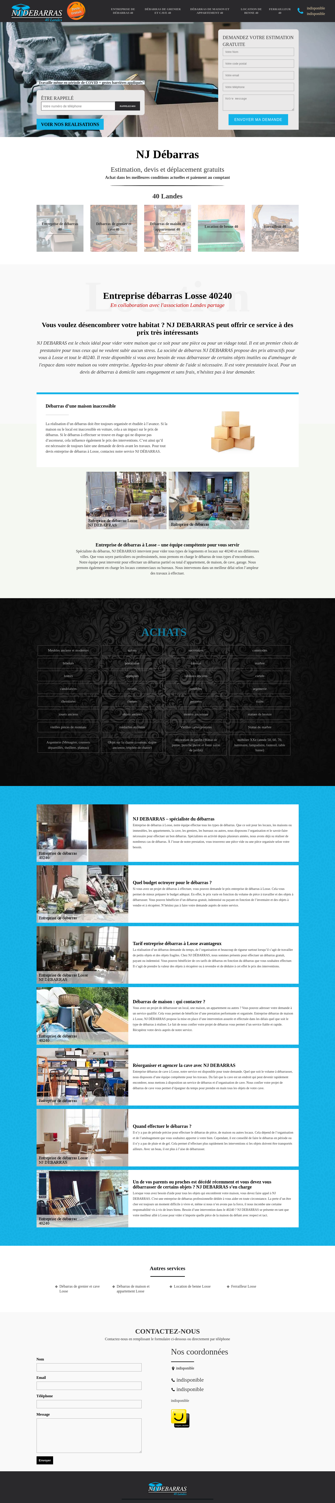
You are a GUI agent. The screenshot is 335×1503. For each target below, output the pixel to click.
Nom (40, 1359)
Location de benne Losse (192, 1286)
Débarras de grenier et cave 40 (163, 10)
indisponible (180, 1401)
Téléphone (45, 1396)
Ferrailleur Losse (243, 1286)
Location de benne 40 (251, 10)
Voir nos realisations (70, 124)
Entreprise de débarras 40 (123, 10)
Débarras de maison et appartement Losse (133, 1288)
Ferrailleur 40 (280, 10)
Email (41, 1378)
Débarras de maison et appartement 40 (209, 10)
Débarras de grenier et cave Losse (80, 1288)
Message (43, 1414)
